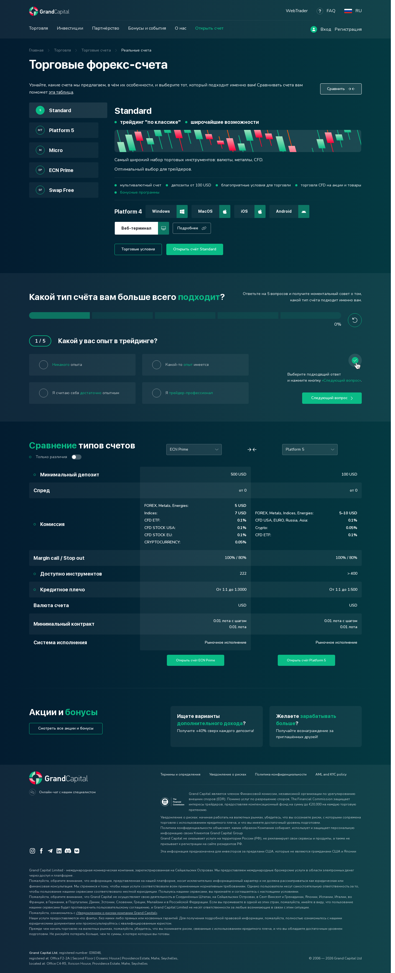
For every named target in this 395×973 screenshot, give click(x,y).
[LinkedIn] (59, 851)
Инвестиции (70, 28)
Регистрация (348, 29)
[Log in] (313, 29)
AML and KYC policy (330, 774)
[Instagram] (32, 851)
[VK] (76, 851)
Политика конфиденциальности (281, 774)
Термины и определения (180, 774)
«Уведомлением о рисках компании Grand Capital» (116, 913)
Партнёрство (105, 28)
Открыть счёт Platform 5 (306, 660)
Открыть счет (209, 28)
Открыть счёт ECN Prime (195, 660)
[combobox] (194, 449)
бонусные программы (139, 192)
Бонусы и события (147, 28)
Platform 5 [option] (295, 449)
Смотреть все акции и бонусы (65, 728)
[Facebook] (41, 851)
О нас (180, 28)
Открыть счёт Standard (194, 249)
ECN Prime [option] (179, 449)
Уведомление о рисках (227, 774)
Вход (325, 29)
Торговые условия (138, 249)
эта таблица (61, 92)
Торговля (38, 28)
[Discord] (68, 851)
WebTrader (297, 11)
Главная (36, 50)
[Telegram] (50, 851)
